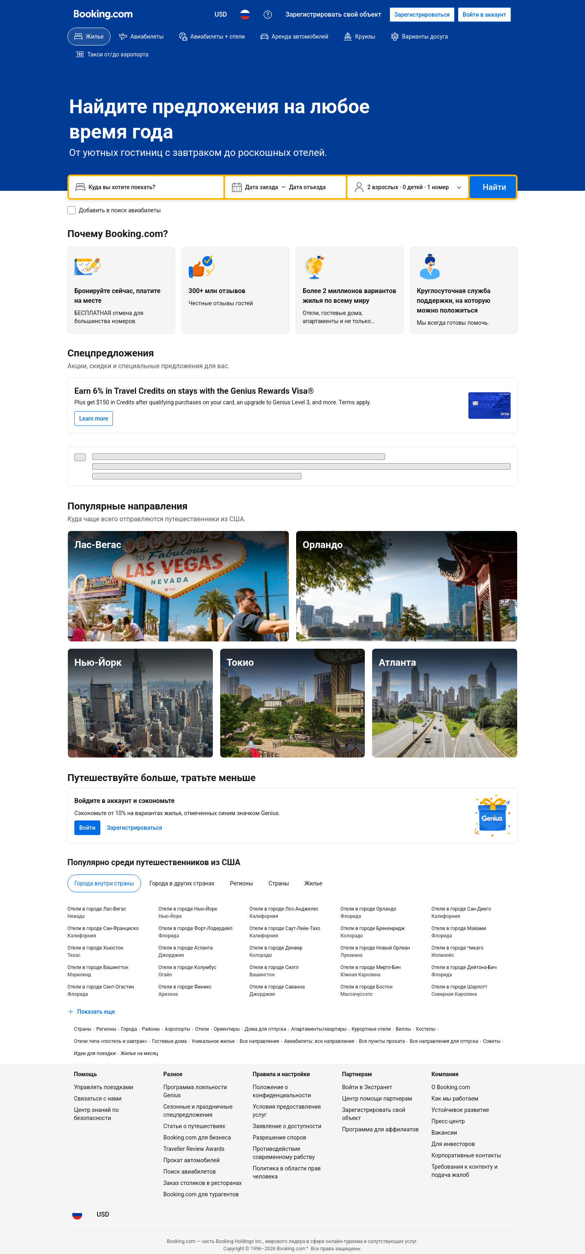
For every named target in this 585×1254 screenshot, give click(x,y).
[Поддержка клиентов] (267, 14)
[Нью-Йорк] (140, 685)
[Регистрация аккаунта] (422, 14)
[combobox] (152, 169)
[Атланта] (445, 685)
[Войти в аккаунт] (484, 14)
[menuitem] (88, 36)
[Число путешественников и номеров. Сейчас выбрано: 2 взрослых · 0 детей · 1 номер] (408, 169)
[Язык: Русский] (245, 14)
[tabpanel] (292, 944)
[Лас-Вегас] (178, 568)
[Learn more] (93, 400)
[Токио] (293, 685)
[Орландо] (407, 568)
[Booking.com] (103, 14)
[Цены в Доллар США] (221, 14)
